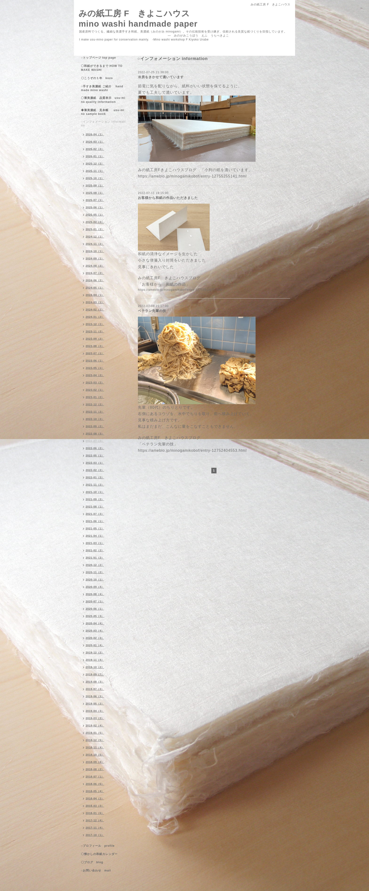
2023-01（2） (95, 397)
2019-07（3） (95, 689)
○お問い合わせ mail (96, 870)
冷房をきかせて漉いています (161, 77)
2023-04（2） (95, 375)
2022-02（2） (95, 470)
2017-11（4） (95, 827)
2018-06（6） (95, 783)
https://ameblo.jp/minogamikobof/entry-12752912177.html (180, 289)
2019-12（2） (95, 652)
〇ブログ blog (92, 862)
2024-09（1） (95, 258)
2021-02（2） (95, 550)
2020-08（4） (95, 594)
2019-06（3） (95, 696)
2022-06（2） (95, 448)
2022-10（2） (95, 419)
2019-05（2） (95, 703)
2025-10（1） (95, 178)
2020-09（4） (95, 586)
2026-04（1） (95, 134)
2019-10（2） (95, 667)
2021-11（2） (95, 484)
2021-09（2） (95, 499)
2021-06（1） (95, 521)
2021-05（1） (95, 528)
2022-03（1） (95, 462)
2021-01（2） (95, 557)
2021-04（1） (95, 535)
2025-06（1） (95, 207)
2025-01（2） (95, 229)
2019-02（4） (95, 725)
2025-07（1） (95, 200)
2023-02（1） (95, 389)
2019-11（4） (95, 659)
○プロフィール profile (98, 845)
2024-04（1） (95, 295)
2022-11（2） (95, 411)
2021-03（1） (95, 543)
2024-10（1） (95, 251)
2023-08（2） (95, 346)
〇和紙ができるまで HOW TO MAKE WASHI (101, 68)
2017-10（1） (95, 835)
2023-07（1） (95, 353)
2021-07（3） (95, 513)
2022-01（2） (95, 477)
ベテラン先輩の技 (152, 311)
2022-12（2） (95, 404)
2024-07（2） (95, 273)
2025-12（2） (95, 163)
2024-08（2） (95, 265)
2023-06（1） (95, 360)
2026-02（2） (95, 149)
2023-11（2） (95, 331)
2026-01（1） (95, 156)
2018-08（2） (95, 769)
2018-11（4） (95, 747)
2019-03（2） (95, 718)
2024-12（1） (95, 236)
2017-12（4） (95, 820)
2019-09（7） (95, 674)
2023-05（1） (95, 368)
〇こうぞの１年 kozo (97, 78)
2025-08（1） (95, 192)
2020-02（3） (95, 638)
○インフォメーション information (103, 123)
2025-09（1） (95, 185)
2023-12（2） (95, 324)
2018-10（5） (95, 754)
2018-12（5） (95, 740)
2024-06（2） (95, 280)
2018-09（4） (95, 762)
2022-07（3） (95, 440)
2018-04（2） (95, 798)
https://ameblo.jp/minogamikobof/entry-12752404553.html (192, 450)
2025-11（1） (95, 170)
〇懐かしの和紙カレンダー (102, 854)
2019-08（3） (95, 681)
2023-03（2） (95, 382)
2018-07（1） (95, 776)
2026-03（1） (95, 141)
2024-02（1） (95, 309)
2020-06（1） (95, 608)
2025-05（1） (95, 214)
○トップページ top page (98, 57)
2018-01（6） (95, 813)
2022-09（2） (95, 426)
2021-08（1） (95, 506)
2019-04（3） (95, 711)
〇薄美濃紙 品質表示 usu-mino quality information (103, 100)
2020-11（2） (95, 572)
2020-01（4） (95, 645)
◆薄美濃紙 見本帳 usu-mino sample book (102, 112)
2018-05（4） (95, 791)
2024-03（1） (95, 302)
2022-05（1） (95, 455)
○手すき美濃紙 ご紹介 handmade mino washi (102, 88)
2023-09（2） (95, 338)
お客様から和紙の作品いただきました (168, 198)
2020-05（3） (95, 616)
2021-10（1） (95, 492)
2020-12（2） (95, 565)
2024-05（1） (95, 287)
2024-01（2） (95, 316)
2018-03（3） (95, 805)
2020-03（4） (95, 630)
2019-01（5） (95, 732)
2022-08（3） (95, 433)
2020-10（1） (95, 579)
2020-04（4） (95, 623)
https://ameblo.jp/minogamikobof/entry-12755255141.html (192, 176)
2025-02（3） (95, 222)
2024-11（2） (95, 243)
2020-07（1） (95, 601)
